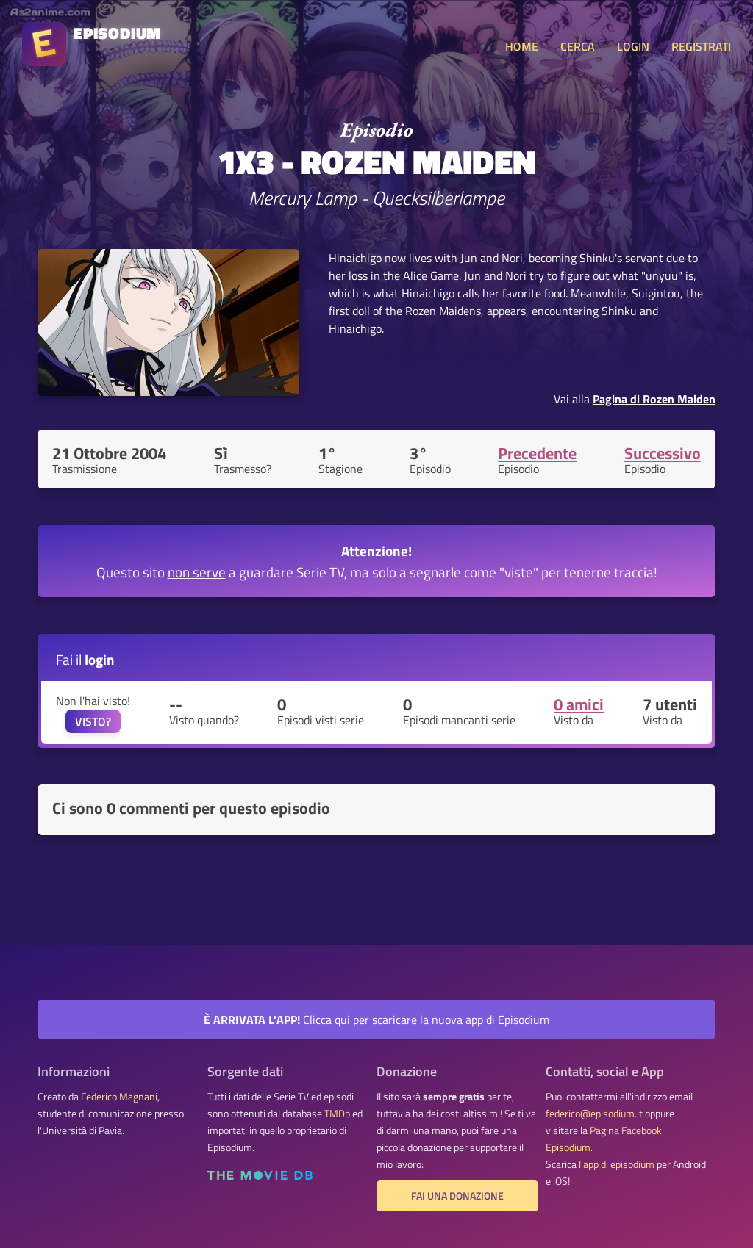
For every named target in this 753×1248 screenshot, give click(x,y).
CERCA (577, 46)
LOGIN (633, 46)
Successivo (662, 453)
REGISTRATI (701, 46)
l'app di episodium (616, 1164)
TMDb (337, 1113)
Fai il (85, 659)
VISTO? (93, 721)
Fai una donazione (457, 1196)
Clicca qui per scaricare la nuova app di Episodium (376, 1019)
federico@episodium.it (594, 1113)
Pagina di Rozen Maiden (654, 399)
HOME (521, 46)
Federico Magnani (119, 1097)
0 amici (579, 704)
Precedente (537, 453)
